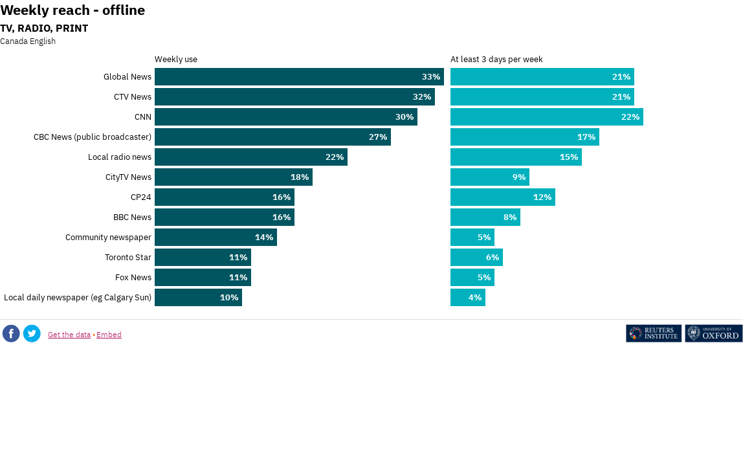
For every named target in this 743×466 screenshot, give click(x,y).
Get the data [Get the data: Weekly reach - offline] (69, 334)
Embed (109, 334)
